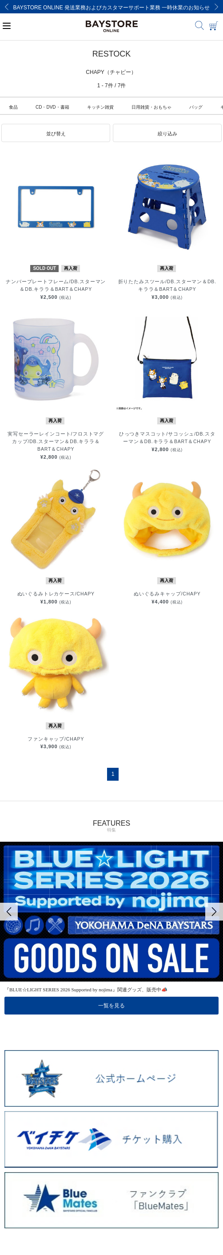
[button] (55, 133)
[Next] (216, 6)
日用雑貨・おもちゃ (151, 107)
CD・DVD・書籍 (52, 107)
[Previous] (6, 6)
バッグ (196, 107)
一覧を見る (111, 1005)
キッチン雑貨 (100, 107)
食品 (13, 107)
